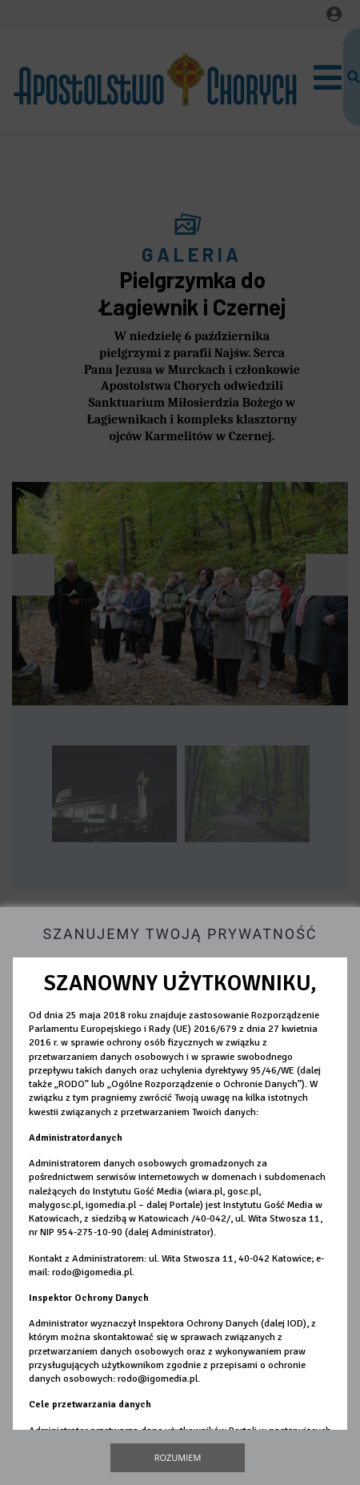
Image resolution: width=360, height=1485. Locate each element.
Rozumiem (178, 1457)
